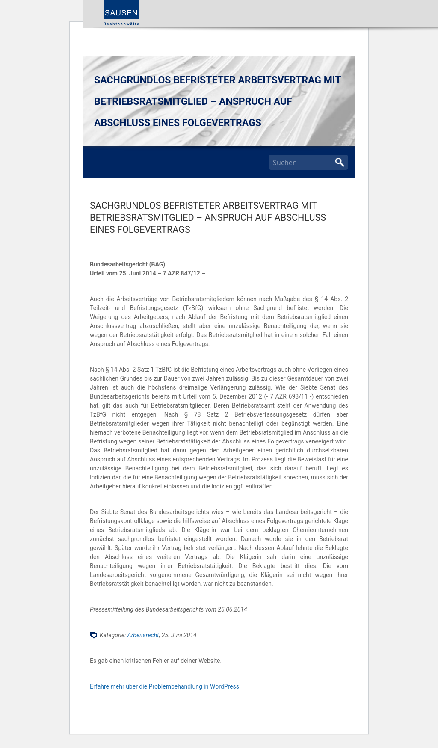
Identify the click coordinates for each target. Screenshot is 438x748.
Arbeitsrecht (143, 635)
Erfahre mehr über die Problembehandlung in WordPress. (165, 686)
